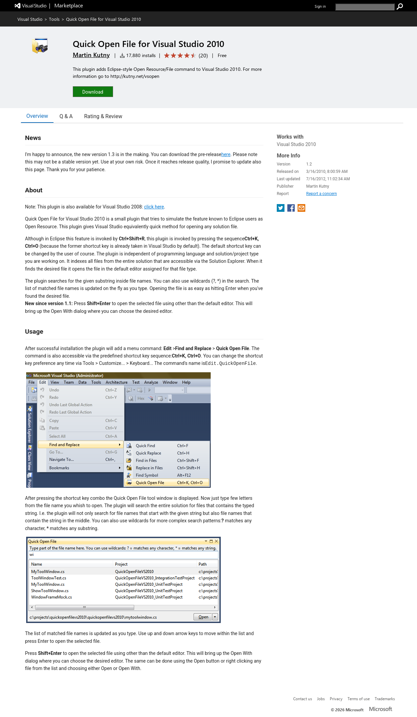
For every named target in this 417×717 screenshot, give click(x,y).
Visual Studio (30, 19)
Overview (37, 116)
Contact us (302, 698)
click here (154, 206)
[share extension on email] (301, 210)
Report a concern (321, 193)
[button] (93, 91)
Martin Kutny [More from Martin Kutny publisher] (91, 55)
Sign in (320, 6)
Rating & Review (103, 116)
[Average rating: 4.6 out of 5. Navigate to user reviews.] (185, 55)
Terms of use (359, 698)
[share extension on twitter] (281, 210)
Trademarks (385, 698)
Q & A (65, 116)
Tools (54, 19)
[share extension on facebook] (291, 210)
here (225, 154)
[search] (365, 6)
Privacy (336, 698)
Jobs (321, 698)
